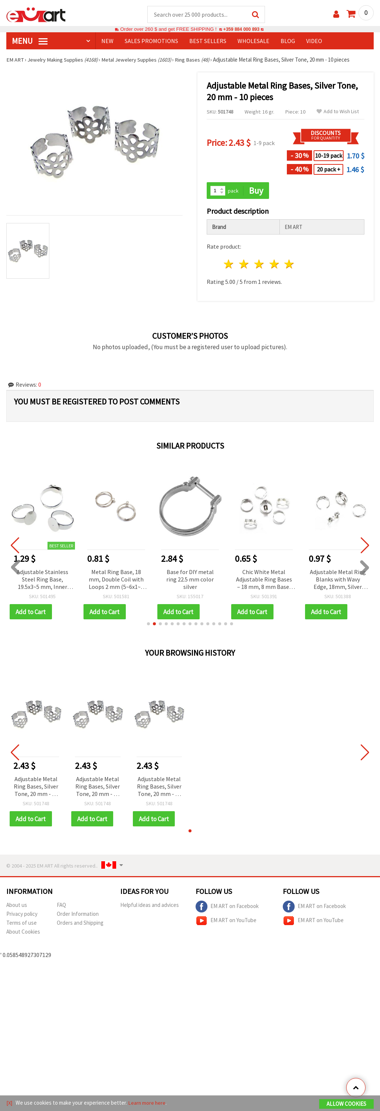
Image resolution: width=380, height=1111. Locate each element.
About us (16, 906)
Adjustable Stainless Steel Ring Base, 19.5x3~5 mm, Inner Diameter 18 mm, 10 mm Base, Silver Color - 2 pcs (42, 580)
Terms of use (21, 923)
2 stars (244, 264)
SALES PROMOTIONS (151, 41)
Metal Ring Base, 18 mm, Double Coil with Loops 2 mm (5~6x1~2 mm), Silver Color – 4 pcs (116, 580)
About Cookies (23, 932)
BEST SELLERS (207, 41)
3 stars (259, 264)
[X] (9, 1103)
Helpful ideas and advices (149, 906)
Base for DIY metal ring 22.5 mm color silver (190, 579)
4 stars (274, 264)
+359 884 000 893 (241, 29)
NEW (107, 41)
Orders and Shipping (80, 923)
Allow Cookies (346, 1104)
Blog (288, 41)
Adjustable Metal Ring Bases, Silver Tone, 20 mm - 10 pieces (36, 787)
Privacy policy (21, 914)
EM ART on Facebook (227, 908)
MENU (30, 41)
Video (314, 41)
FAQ (61, 906)
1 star (229, 264)
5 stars (289, 264)
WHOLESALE (253, 41)
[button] (148, 624)
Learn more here (147, 1103)
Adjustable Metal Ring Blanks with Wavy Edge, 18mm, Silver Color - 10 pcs (338, 580)
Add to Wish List (338, 112)
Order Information (78, 914)
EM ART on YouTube (226, 922)
